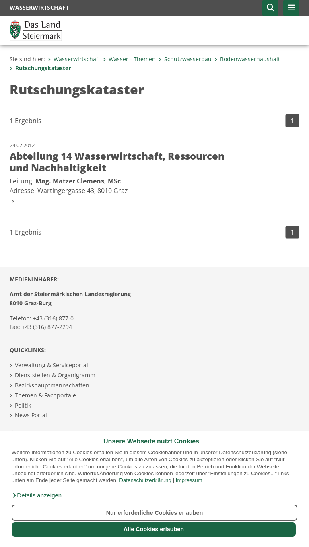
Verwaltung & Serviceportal (51, 365)
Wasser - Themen (129, 59)
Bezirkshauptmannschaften (52, 385)
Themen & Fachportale (45, 395)
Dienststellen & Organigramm (55, 375)
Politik (23, 405)
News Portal (31, 415)
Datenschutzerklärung (145, 480)
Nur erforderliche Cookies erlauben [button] (154, 513)
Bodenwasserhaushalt (247, 59)
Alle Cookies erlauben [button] (154, 529)
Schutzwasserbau (185, 59)
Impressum (189, 480)
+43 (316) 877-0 (53, 318)
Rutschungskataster (40, 68)
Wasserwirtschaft (74, 59)
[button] (37, 495)
